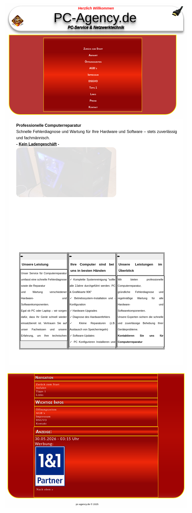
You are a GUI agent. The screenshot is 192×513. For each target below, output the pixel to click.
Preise (93, 100)
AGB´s (93, 68)
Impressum (93, 74)
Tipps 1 (93, 87)
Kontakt (93, 107)
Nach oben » (45, 489)
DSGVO (93, 81)
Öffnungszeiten (93, 61)
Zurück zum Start (93, 48)
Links (93, 94)
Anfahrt (93, 55)
